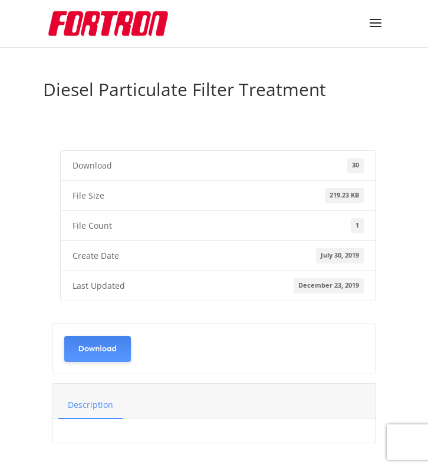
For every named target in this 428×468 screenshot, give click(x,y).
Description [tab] (90, 404)
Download (97, 349)
